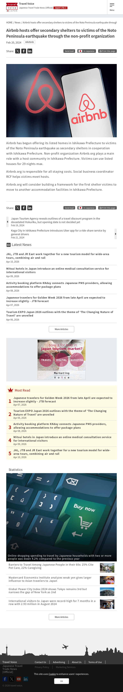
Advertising (59, 662)
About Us (77, 662)
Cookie (52, 674)
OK (61, 681)
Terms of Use (95, 662)
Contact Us (40, 662)
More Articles (61, 329)
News (17, 22)
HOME (9, 22)
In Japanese (89, 51)
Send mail (69, 51)
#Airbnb (29, 42)
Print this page (107, 51)
